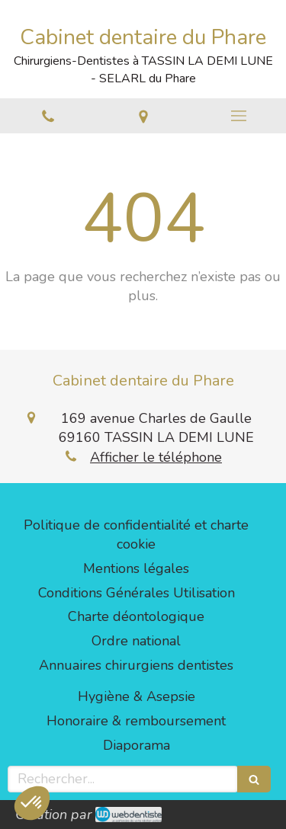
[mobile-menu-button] (238, 116)
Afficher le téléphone (156, 457)
